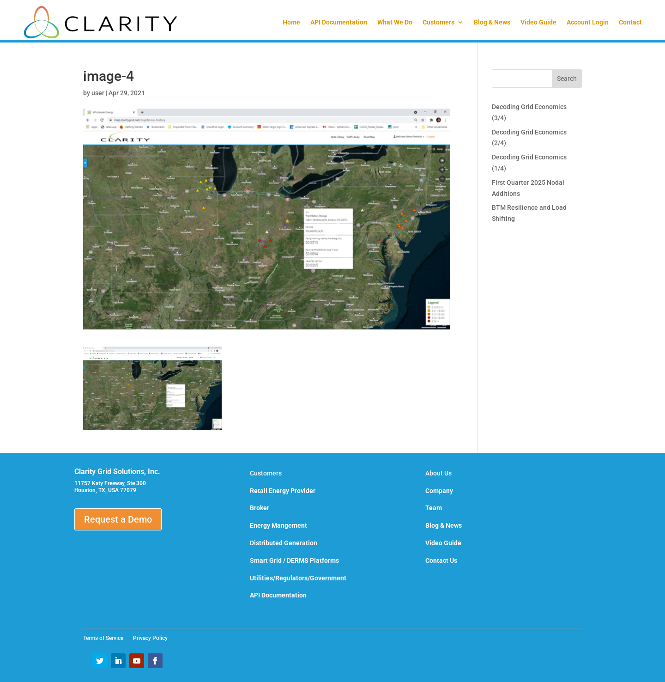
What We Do (394, 22)
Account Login (588, 22)
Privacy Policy (150, 638)
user (97, 93)
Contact (630, 22)
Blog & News (492, 22)
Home (291, 22)
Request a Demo (118, 519)
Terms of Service (106, 638)
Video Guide (538, 22)
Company (439, 490)
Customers (438, 22)
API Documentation (338, 22)
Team (433, 508)
